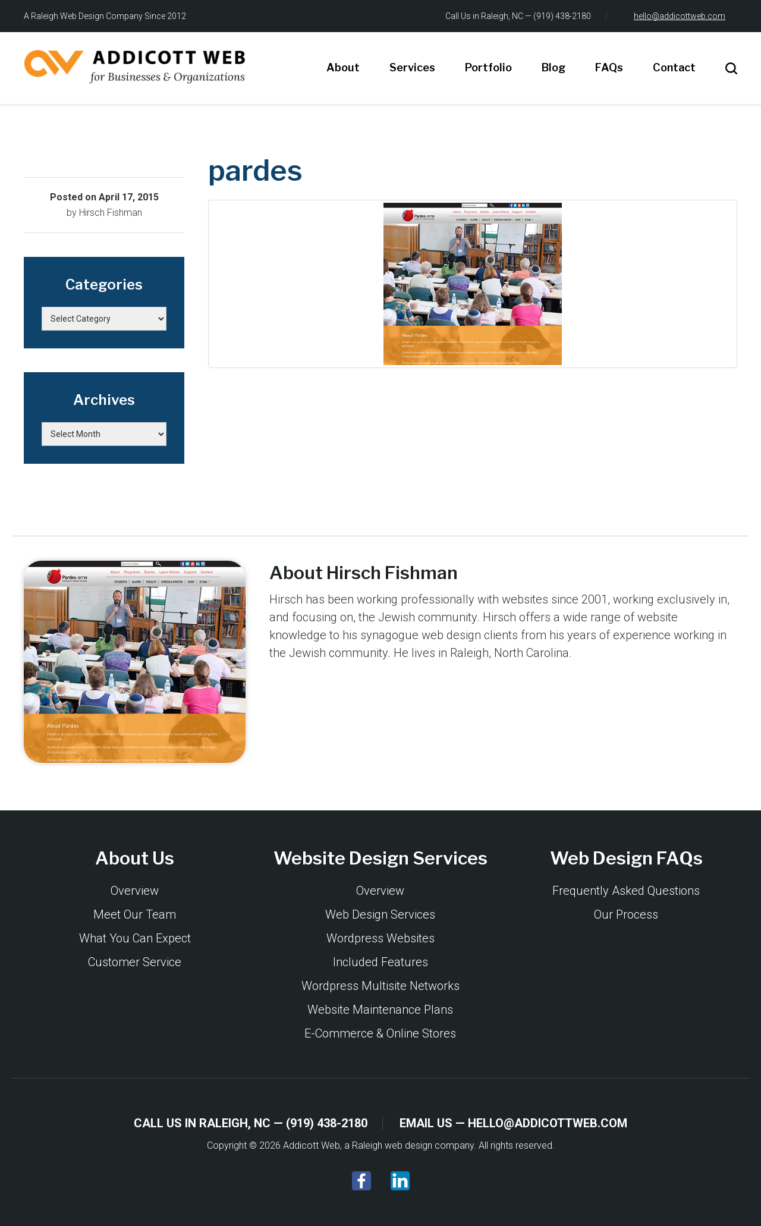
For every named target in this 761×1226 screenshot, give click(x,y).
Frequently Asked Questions (626, 891)
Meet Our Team (134, 914)
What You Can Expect (135, 938)
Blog (553, 67)
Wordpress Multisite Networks (380, 986)
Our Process (626, 914)
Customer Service (134, 962)
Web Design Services (380, 914)
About (343, 67)
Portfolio (488, 67)
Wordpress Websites (380, 938)
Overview (135, 891)
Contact (674, 67)
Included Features (380, 962)
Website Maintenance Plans (380, 1009)
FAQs (609, 67)
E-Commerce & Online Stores (380, 1033)
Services (412, 67)
